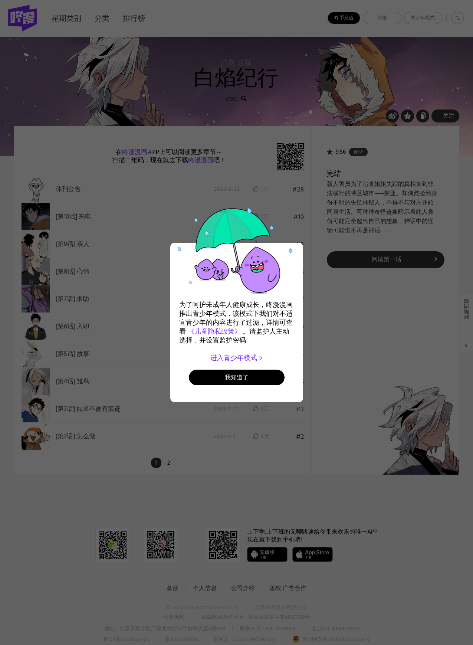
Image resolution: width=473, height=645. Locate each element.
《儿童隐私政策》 (214, 331)
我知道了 (237, 377)
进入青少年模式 (236, 357)
